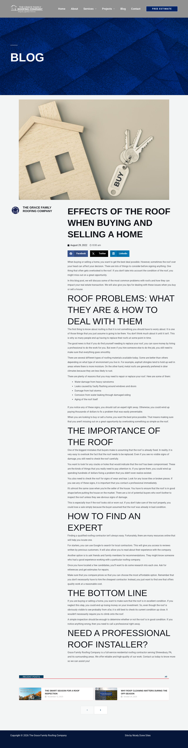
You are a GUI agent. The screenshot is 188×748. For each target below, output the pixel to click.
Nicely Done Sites (141, 735)
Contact (136, 8)
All (166, 677)
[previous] (87, 710)
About (75, 8)
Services (89, 8)
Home (63, 8)
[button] (162, 9)
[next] (100, 710)
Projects (108, 8)
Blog (123, 8)
